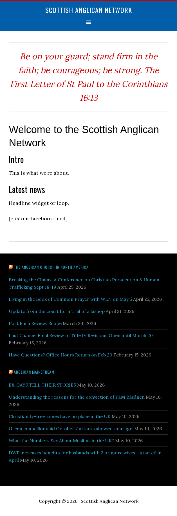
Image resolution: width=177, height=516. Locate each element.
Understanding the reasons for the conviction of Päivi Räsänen (77, 397)
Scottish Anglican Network (88, 10)
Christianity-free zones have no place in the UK (60, 416)
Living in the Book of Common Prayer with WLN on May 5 (70, 299)
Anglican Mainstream (34, 372)
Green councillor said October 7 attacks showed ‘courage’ (71, 428)
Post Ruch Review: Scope (35, 323)
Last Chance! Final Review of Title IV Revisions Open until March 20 (81, 335)
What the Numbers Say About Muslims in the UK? (61, 440)
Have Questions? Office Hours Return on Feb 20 (60, 355)
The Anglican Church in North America (51, 267)
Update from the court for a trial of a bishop (57, 311)
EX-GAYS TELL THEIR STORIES (42, 385)
